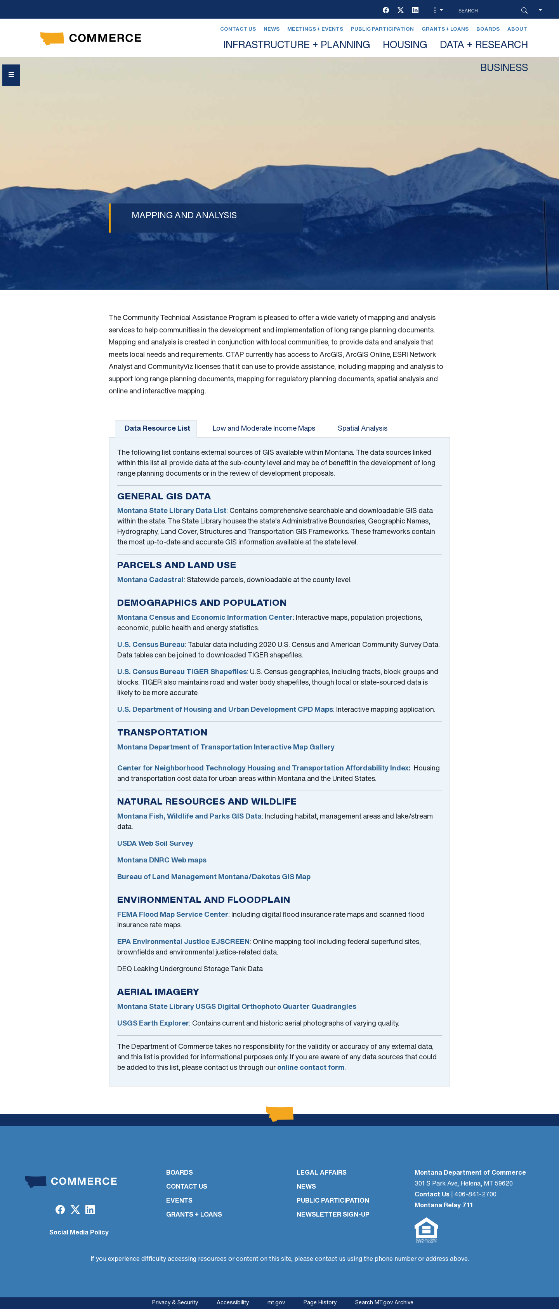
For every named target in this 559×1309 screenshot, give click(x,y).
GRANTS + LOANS (194, 1215)
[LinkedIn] (415, 11)
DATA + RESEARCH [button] (484, 45)
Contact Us (238, 29)
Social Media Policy (79, 1233)
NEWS (306, 1187)
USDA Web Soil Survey (155, 844)
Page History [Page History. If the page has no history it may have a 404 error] (320, 1303)
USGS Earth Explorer (153, 1023)
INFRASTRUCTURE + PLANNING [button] (296, 45)
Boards (488, 29)
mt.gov (276, 1303)
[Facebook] (386, 11)
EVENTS (179, 1201)
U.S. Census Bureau (151, 645)
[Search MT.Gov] (487, 11)
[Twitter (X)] (400, 11)
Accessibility (233, 1303)
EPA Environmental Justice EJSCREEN (183, 942)
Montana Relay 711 (444, 1206)
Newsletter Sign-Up (333, 1215)
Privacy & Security (175, 1303)
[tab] (156, 429)
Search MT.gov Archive (384, 1303)
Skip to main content (34, 8)
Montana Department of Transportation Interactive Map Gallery (226, 747)
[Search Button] (524, 10)
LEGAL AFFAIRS (322, 1173)
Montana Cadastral (150, 580)
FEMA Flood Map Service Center (172, 915)
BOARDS (179, 1173)
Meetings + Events (315, 29)
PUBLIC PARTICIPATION (333, 1201)
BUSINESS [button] (504, 68)
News (272, 29)
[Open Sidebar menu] (11, 75)
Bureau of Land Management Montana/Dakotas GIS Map (214, 877)
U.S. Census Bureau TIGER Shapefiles (182, 672)
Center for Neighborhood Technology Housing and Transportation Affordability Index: (264, 768)
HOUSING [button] (405, 45)
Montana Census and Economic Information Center (205, 618)
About (517, 29)
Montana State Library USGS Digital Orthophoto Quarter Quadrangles (236, 1007)
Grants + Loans (445, 29)
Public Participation (382, 29)
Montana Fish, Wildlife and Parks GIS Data (189, 817)
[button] (437, 11)
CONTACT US (186, 1187)
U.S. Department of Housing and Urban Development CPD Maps (225, 710)
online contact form (310, 1068)
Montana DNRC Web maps (162, 860)
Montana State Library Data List (171, 511)
